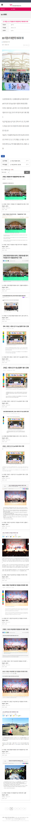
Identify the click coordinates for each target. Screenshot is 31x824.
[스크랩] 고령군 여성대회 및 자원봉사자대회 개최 (14, 575)
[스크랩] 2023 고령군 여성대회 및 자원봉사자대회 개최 (15, 701)
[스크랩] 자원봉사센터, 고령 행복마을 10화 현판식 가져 (16, 161)
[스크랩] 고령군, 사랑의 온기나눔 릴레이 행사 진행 (15, 401)
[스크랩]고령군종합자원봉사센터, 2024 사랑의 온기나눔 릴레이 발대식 (15, 436)
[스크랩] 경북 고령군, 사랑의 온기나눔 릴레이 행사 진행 (15, 357)
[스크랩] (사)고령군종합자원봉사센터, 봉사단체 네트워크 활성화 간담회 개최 (15, 315)
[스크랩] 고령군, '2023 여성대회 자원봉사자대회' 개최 (15, 661)
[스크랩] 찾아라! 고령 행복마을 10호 (16, 164)
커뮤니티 (3, 9)
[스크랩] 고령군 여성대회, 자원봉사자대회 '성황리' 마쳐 (15, 522)
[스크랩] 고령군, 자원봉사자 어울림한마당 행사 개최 (15, 204)
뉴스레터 (13, 9)
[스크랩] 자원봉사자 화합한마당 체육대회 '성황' (14, 793)
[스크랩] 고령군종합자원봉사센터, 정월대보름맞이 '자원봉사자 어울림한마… (15, 285)
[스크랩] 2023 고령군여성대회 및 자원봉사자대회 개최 (15, 618)
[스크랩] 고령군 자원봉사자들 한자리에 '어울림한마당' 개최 (15, 244)
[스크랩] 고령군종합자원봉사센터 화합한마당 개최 (15, 749)
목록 (3, 156)
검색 (27, 172)
